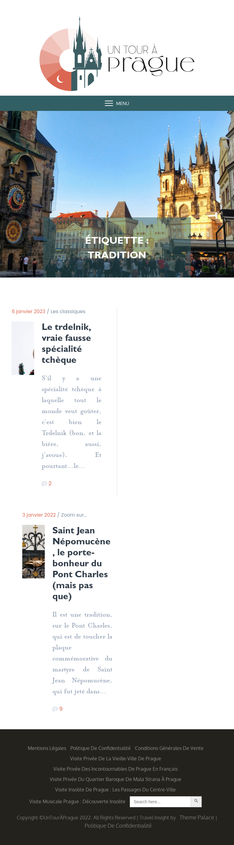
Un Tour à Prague (117, 55)
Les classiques (68, 311)
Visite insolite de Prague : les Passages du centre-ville (115, 790)
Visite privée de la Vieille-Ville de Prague (115, 758)
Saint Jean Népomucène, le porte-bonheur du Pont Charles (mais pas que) (81, 563)
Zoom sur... (74, 514)
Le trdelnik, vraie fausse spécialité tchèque (66, 343)
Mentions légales (47, 748)
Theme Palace (196, 817)
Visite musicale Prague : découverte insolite (77, 801)
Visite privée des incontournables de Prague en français (115, 769)
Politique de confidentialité (100, 748)
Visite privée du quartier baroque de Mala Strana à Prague (115, 779)
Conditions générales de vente (169, 748)
